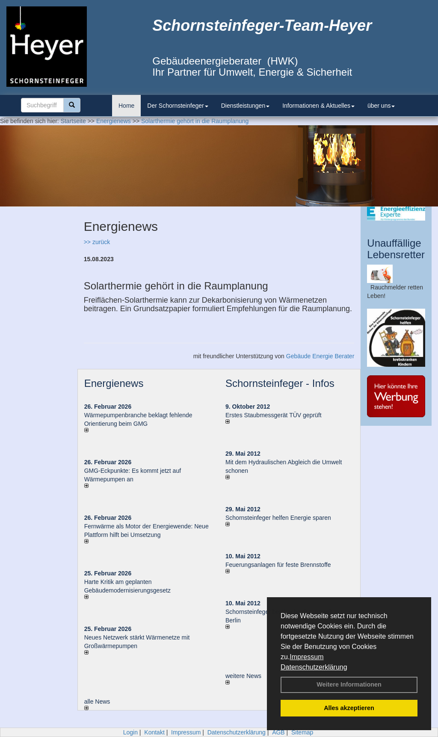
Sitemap (302, 732)
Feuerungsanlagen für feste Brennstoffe (278, 564)
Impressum (306, 656)
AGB (278, 732)
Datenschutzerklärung (314, 667)
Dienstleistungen (245, 105)
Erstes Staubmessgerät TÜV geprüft (273, 415)
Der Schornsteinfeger (177, 105)
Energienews (114, 383)
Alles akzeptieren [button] (349, 708)
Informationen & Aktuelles (318, 105)
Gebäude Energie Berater (320, 356)
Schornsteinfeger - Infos (279, 383)
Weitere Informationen (349, 684)
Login (130, 732)
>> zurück (97, 242)
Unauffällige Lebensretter (396, 248)
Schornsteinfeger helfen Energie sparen (278, 517)
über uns (381, 105)
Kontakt (154, 732)
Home (126, 105)
